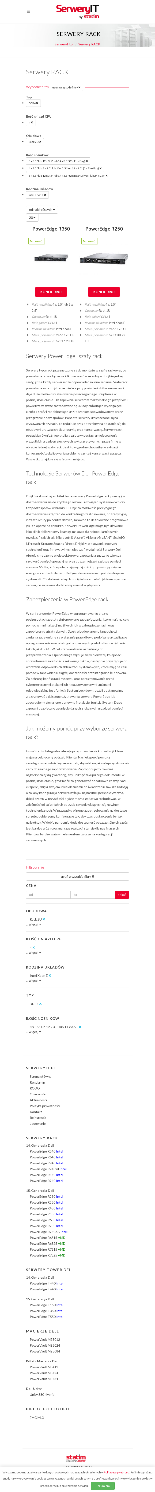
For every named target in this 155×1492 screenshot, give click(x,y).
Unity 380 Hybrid (42, 1394)
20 (32, 217)
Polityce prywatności (116, 1472)
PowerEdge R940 (46, 1181)
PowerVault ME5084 (45, 1351)
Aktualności (38, 1100)
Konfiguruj (51, 292)
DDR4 (33, 103)
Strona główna (40, 1076)
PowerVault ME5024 (45, 1345)
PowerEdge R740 (46, 1163)
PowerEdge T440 (46, 1283)
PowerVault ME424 (44, 1373)
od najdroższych (42, 209)
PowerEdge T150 (46, 1305)
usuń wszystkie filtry (66, 87)
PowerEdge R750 (46, 1226)
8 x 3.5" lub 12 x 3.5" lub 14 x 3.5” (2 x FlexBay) (58, 161)
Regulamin (37, 1082)
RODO (35, 1088)
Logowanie (38, 1123)
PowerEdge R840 (46, 1175)
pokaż (122, 895)
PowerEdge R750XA (49, 1232)
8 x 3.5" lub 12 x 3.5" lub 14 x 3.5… (55, 1026)
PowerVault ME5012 (45, 1339)
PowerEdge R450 (46, 1208)
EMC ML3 (37, 1418)
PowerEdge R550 (46, 1214)
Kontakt (36, 1112)
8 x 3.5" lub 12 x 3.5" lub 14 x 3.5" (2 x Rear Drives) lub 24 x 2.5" (68, 175)
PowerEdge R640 (46, 1157)
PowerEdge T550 (46, 1317)
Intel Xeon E (37, 195)
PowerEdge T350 (46, 1311)
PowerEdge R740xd (48, 1169)
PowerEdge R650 (46, 1220)
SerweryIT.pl (64, 44)
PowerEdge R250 (104, 228)
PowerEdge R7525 (47, 1255)
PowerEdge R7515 (47, 1249)
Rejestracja (38, 1118)
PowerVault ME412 (44, 1367)
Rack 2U (35, 142)
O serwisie (37, 1094)
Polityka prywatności (45, 1106)
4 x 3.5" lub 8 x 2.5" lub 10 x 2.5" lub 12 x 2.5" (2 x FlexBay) (65, 168)
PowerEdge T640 (46, 1289)
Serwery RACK (89, 44)
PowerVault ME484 (44, 1379)
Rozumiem (103, 1486)
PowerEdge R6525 (47, 1243)
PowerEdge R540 (46, 1151)
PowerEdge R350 (51, 228)
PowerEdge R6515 (47, 1238)
